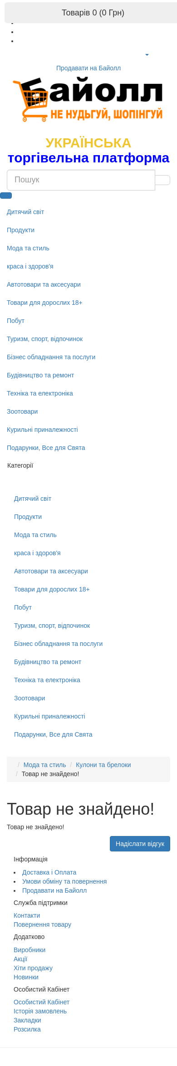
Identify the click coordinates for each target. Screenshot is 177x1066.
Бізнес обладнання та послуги (51, 357)
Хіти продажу (33, 968)
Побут (16, 320)
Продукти (20, 230)
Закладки (27, 1020)
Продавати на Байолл (88, 68)
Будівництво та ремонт (40, 375)
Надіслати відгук (140, 843)
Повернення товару (42, 924)
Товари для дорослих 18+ (45, 302)
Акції (20, 959)
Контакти (27, 915)
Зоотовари (22, 411)
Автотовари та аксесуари (44, 284)
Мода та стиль (28, 248)
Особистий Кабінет (41, 1002)
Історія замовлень (40, 1011)
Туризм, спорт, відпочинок (45, 338)
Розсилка (27, 1029)
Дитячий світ (25, 211)
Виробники (29, 950)
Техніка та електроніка (40, 393)
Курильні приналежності (42, 429)
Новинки (26, 977)
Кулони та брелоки (103, 764)
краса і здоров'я (30, 266)
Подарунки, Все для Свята (46, 447)
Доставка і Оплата (49, 872)
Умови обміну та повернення (64, 881)
